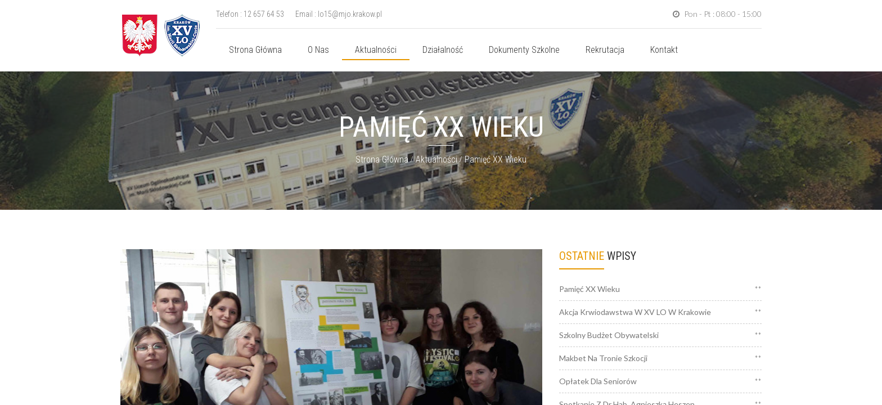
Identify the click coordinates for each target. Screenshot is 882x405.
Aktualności (376, 49)
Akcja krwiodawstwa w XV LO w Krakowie (635, 312)
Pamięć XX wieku (495, 159)
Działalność (442, 49)
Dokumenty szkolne (524, 49)
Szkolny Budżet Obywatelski (609, 335)
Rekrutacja (605, 49)
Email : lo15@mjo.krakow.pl (338, 14)
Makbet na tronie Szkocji (603, 358)
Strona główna (255, 49)
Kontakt (664, 49)
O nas (318, 49)
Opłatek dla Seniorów (598, 381)
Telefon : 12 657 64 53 (250, 14)
